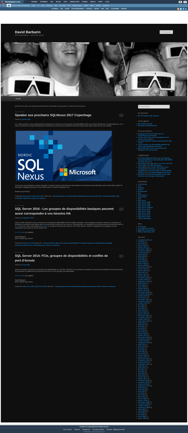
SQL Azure (142, 200)
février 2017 (142, 274)
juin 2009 (141, 413)
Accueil (18, 99)
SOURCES (89, 8)
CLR (139, 186)
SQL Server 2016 (38, 196)
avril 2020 (141, 260)
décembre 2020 (143, 249)
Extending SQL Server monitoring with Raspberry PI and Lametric (152, 149)
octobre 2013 (143, 319)
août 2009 (141, 409)
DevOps (141, 188)
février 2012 (142, 355)
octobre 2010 (143, 384)
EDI (69, 5)
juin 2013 (141, 326)
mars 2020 (142, 261)
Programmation (77, 5)
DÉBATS (96, 8)
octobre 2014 (143, 303)
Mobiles (98, 5)
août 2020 (141, 254)
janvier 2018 (142, 270)
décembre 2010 (143, 380)
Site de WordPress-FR (146, 232)
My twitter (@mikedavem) (147, 125)
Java (55, 5)
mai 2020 (141, 258)
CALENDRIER (115, 8)
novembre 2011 (143, 361)
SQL (139, 199)
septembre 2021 (144, 240)
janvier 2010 (142, 400)
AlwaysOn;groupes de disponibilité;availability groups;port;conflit (74, 196)
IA (38, 5)
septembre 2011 (144, 364)
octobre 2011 (143, 362)
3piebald (141, 171)
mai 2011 (141, 371)
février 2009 (142, 418)
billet (45, 226)
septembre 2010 (144, 386)
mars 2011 (142, 375)
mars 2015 (142, 297)
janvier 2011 (142, 379)
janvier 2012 (142, 357)
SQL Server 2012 (28, 286)
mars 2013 (142, 332)
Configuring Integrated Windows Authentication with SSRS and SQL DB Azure (155, 160)
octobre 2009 (143, 406)
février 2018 (142, 269)
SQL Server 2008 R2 (145, 208)
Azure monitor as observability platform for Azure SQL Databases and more (154, 145)
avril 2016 (141, 285)
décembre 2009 (143, 402)
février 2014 (142, 312)
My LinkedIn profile (145, 124)
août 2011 (141, 366)
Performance (142, 195)
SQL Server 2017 (144, 215)
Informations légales (98, 429)
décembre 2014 (143, 299)
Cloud (33, 5)
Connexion (142, 226)
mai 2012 (141, 350)
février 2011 (142, 377)
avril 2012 (141, 352)
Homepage (142, 163)
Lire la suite (20, 232)
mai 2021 (141, 242)
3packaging (142, 167)
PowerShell (142, 197)
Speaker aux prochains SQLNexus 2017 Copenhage (53, 115)
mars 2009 (142, 416)
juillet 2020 (142, 256)
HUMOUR (124, 8)
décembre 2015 (143, 292)
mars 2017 (142, 272)
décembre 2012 (143, 337)
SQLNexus (26, 198)
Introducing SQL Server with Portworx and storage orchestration (154, 175)
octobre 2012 (143, 341)
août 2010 (141, 388)
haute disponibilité (109, 196)
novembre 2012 (143, 339)
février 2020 (142, 263)
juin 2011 (141, 370)
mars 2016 (142, 287)
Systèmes (106, 5)
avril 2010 (141, 395)
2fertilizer (141, 174)
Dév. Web (62, 5)
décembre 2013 (143, 315)
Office (92, 5)
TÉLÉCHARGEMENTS (77, 8)
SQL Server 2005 (144, 204)
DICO (107, 8)
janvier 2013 (142, 335)
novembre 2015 (143, 294)
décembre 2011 (143, 359)
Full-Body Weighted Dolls (147, 158)
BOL (16, 226)
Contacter (82, 426)
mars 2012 (142, 353)
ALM (42, 5)
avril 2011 (141, 373)
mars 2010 (142, 397)
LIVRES (67, 8)
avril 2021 (141, 243)
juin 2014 (141, 305)
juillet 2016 (142, 283)
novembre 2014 (143, 301)
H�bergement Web (119, 429)
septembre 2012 (144, 343)
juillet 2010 (142, 389)
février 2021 (142, 245)
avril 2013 (141, 330)
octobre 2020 (143, 252)
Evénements (27, 196)
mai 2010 (141, 393)
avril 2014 (141, 308)
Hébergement (86, 429)
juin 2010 (141, 391)
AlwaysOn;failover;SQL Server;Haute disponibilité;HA (61, 243)
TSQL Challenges (144, 218)
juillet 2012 (142, 346)
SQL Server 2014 (41, 286)
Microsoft (49, 5)
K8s (139, 193)
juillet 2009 (142, 411)
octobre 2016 (143, 279)
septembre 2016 (144, 281)
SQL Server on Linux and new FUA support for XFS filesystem (155, 164)
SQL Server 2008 (144, 206)
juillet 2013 (142, 325)
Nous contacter (67, 429)
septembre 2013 (144, 321)
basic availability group (37, 245)
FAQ (61, 8)
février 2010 (142, 398)
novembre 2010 (143, 382)
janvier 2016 (142, 290)
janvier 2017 (142, 276)
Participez (77, 429)
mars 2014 (142, 310)
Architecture (142, 184)
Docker (140, 189)
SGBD (86, 5)
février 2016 (142, 288)
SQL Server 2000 (144, 202)
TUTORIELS (55, 8)
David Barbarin (28, 32)
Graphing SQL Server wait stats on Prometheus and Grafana (151, 134)
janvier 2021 (142, 247)
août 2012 (141, 344)
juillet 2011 (142, 368)
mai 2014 (141, 306)
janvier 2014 (142, 314)
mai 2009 (141, 415)
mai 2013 (141, 328)
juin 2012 (141, 348)
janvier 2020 (142, 265)
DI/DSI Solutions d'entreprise (20, 5)
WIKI (102, 8)
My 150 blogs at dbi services (148, 116)
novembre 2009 (143, 404)
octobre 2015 (143, 296)
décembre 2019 (143, 267)
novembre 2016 (143, 278)
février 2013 (142, 334)
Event (100, 196)
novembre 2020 (143, 251)
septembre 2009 (144, 407)
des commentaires (146, 230)
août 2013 (141, 323)
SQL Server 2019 (144, 217)
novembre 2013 (143, 317)
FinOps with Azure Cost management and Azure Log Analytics (153, 168)
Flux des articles (146, 228)
